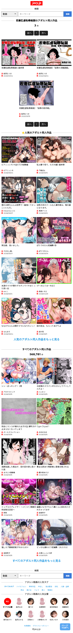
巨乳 (56, 587)
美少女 (29, 590)
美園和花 (65, 603)
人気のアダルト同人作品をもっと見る (37, 339)
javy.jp (36, 3)
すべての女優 (7, 603)
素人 (43, 590)
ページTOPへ (65, 626)
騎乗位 (50, 590)
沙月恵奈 (65, 616)
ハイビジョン (21, 587)
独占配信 (49, 587)
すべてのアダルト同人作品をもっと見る (36, 560)
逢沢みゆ (19, 603)
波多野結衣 (54, 603)
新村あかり (8, 616)
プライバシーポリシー (41, 626)
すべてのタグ (9, 587)
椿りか (30, 603)
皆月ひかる (19, 616)
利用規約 (27, 626)
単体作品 (32, 587)
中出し (40, 587)
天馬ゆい (30, 616)
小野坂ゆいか (42, 616)
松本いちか (54, 616)
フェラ (36, 590)
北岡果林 (42, 603)
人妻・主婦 (65, 587)
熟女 (22, 590)
